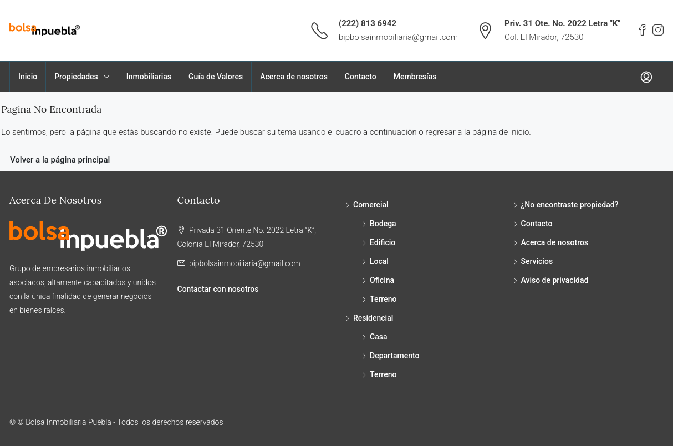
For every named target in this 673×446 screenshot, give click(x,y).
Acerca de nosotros (294, 76)
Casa (378, 336)
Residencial (373, 317)
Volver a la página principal (60, 160)
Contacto (360, 76)
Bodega (383, 223)
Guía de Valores (215, 76)
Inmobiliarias (148, 76)
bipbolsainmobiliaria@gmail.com (398, 37)
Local (379, 261)
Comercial (371, 204)
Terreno (383, 299)
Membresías (415, 76)
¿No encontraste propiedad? (570, 204)
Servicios (537, 261)
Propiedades (76, 76)
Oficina (382, 280)
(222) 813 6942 (367, 23)
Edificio (382, 242)
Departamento (395, 355)
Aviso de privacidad (555, 280)
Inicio (27, 76)
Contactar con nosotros (218, 289)
